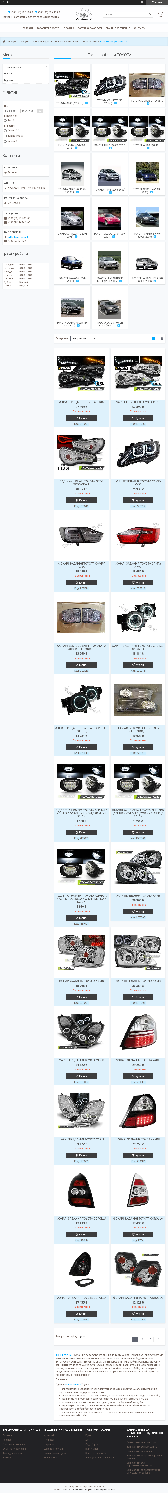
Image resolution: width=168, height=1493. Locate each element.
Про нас (69, 28)
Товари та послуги (48, 28)
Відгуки (8, 80)
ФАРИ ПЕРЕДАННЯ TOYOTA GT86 (81, 402)
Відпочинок (91, 1448)
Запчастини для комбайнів (142, 1446)
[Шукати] (150, 14)
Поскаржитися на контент (75, 1490)
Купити (83, 418)
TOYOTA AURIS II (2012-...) (147, 145)
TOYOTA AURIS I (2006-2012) (110, 145)
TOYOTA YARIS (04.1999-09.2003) (72, 191)
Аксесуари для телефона (99, 1457)
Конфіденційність (13, 1453)
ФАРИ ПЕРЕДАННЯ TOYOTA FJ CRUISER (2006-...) (138, 647)
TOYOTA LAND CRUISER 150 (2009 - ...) (72, 324)
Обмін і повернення (118, 28)
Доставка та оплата (89, 28)
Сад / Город (92, 1444)
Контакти (139, 28)
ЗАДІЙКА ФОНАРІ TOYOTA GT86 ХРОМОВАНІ (81, 483)
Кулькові (49, 1435)
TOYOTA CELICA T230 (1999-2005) (110, 235)
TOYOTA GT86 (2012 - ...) (69, 103)
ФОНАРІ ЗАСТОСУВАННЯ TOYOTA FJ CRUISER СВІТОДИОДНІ (81, 647)
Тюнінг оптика (89, 41)
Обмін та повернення (15, 1448)
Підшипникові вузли (55, 1453)
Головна (28, 28)
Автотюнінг (72, 41)
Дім (87, 1439)
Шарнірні (49, 1444)
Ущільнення (50, 1457)
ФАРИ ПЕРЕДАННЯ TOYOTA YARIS (138, 895)
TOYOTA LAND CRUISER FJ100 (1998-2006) (110, 280)
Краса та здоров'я (95, 1453)
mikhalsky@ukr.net (18, 237)
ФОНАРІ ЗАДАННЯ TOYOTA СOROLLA (81, 1218)
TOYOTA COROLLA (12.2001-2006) (72, 235)
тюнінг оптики (73, 1384)
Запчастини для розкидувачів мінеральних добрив (144, 1471)
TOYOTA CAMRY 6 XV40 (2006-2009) (147, 235)
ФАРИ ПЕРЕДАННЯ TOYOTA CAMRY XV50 (138, 483)
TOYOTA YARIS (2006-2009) (109, 189)
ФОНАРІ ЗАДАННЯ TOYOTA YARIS (81, 981)
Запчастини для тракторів (141, 1442)
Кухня (88, 1435)
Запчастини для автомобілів (47, 41)
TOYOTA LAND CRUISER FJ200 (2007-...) (110, 324)
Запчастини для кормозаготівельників (139, 1464)
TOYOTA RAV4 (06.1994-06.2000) (72, 280)
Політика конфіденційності (102, 1490)
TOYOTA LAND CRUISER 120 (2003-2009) (147, 280)
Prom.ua (100, 1486)
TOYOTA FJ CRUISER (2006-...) (147, 100)
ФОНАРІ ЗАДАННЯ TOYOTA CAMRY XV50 (81, 565)
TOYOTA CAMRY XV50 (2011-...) (109, 102)
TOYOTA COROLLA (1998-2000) (147, 191)
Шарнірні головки (54, 1448)
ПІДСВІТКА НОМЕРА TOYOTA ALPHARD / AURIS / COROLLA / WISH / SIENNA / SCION (81, 813)
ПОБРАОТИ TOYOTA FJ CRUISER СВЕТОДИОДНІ (138, 729)
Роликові (49, 1439)
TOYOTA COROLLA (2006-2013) (72, 146)
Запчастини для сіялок (139, 1451)
